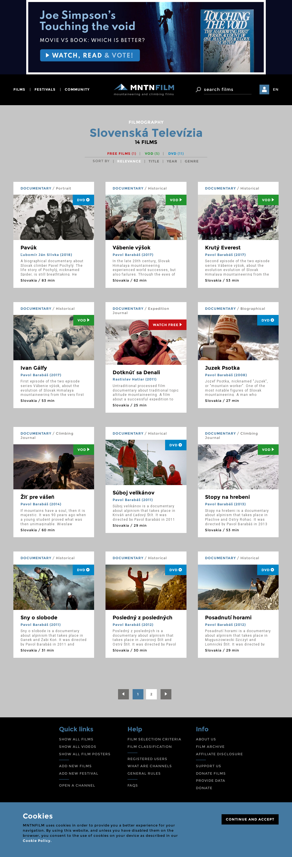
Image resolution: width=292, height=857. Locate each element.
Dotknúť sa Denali (136, 372)
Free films (121, 153)
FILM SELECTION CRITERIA (154, 739)
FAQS (132, 785)
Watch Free (167, 325)
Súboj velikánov (134, 493)
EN (276, 89)
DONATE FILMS (211, 773)
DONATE (204, 788)
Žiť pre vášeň (37, 497)
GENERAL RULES (144, 773)
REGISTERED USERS (147, 759)
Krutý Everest (223, 248)
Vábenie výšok (132, 248)
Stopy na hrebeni (227, 497)
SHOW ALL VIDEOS (77, 746)
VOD (152, 153)
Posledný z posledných (143, 617)
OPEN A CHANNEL (77, 785)
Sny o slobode (39, 617)
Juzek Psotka (222, 368)
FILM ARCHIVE (210, 746)
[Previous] (123, 694)
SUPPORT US (208, 766)
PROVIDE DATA (210, 780)
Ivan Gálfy (34, 368)
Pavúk (29, 248)
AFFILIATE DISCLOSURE (219, 754)
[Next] (166, 694)
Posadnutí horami (228, 617)
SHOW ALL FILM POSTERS (85, 754)
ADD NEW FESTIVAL (78, 773)
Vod (176, 200)
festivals (45, 89)
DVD (176, 153)
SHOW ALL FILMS (76, 739)
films (19, 89)
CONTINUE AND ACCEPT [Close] (250, 819)
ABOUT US (206, 739)
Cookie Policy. (37, 840)
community (77, 89)
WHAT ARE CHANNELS (149, 766)
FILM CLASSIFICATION (149, 746)
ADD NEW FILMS (75, 766)
